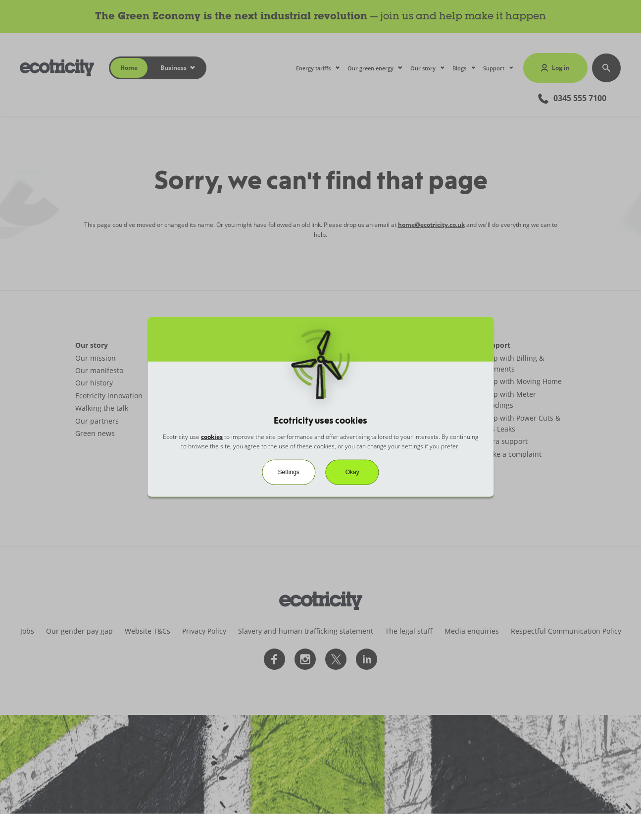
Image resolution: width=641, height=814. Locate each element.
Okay (352, 472)
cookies (212, 436)
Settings (288, 472)
